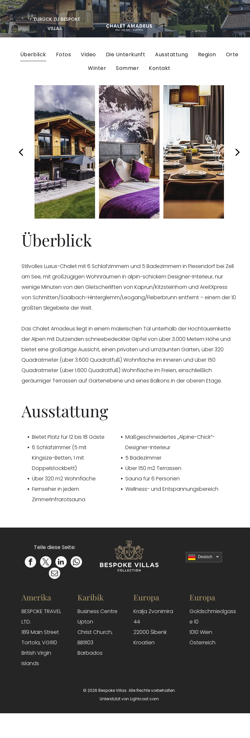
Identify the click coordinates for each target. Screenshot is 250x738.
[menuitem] (33, 54)
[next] (237, 152)
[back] (20, 152)
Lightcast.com (144, 699)
